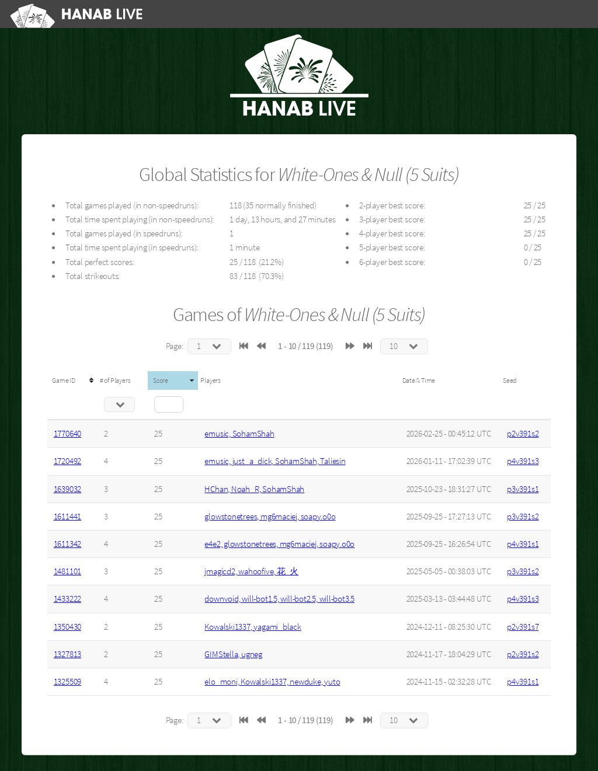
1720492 (67, 461)
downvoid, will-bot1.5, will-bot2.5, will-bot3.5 (279, 599)
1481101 (67, 571)
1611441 (67, 516)
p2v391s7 (522, 627)
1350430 (67, 627)
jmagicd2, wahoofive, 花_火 (251, 571)
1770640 (67, 433)
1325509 (67, 681)
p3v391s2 (522, 516)
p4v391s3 (522, 461)
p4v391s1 (522, 544)
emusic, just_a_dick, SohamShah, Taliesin (274, 461)
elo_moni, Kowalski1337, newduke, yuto (272, 681)
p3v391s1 (522, 489)
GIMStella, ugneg (233, 654)
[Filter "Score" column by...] (168, 404)
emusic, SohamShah (239, 433)
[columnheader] (72, 380)
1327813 (67, 654)
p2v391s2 (522, 433)
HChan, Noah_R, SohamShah (254, 489)
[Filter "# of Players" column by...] (119, 404)
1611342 (67, 544)
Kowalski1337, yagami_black (252, 627)
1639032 (67, 489)
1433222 (67, 599)
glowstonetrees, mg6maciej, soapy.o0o (269, 516)
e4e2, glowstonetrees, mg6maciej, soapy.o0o (279, 544)
